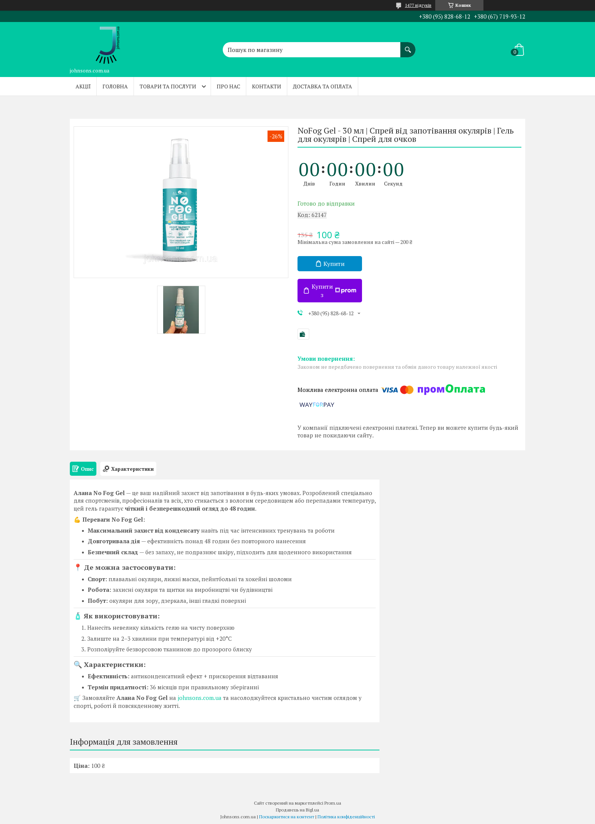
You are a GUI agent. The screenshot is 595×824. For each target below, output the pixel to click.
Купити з (334, 290)
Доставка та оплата (322, 86)
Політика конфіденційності (346, 816)
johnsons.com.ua (200, 697)
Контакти (266, 86)
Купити (334, 263)
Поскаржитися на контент (286, 816)
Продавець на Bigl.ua (297, 810)
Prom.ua (332, 803)
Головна (115, 86)
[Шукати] (408, 45)
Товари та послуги (168, 86)
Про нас (228, 86)
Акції (83, 86)
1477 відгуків (418, 5)
